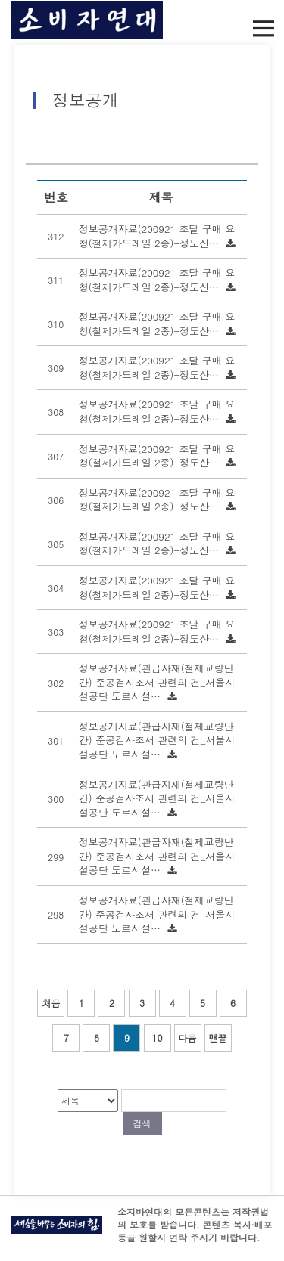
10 (157, 1037)
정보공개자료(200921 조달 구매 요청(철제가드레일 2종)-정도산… (157, 236)
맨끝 (218, 1037)
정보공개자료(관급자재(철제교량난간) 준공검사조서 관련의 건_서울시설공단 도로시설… (157, 682)
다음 (188, 1037)
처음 (51, 1002)
